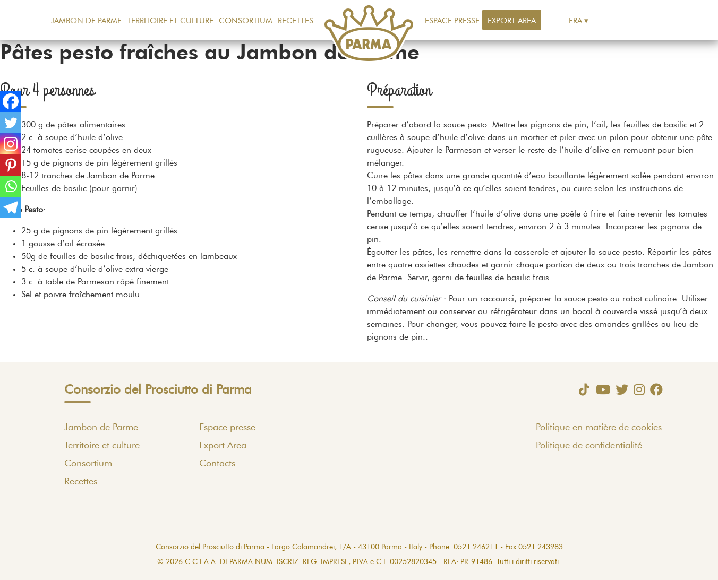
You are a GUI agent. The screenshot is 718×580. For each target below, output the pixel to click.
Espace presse (452, 21)
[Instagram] (10, 143)
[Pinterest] (10, 165)
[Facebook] (10, 101)
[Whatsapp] (10, 186)
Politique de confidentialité (589, 446)
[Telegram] (10, 207)
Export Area (512, 21)
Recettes (295, 21)
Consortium (245, 21)
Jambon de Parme (86, 21)
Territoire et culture (170, 21)
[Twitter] (10, 122)
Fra (575, 21)
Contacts (217, 464)
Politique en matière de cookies (599, 427)
